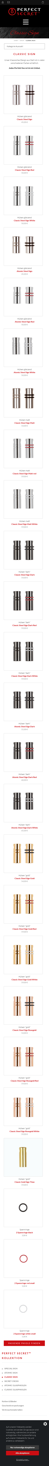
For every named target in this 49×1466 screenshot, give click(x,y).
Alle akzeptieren (22, 1453)
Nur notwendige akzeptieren (22, 1447)
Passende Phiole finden (24, 1341)
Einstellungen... (22, 1459)
